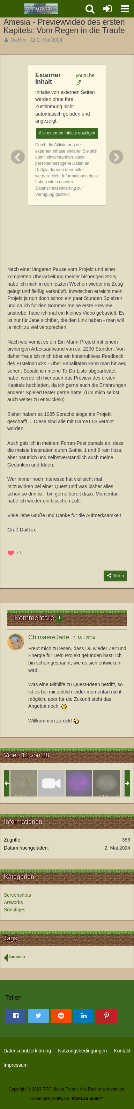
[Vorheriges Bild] (18, 157)
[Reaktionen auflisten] (15, 552)
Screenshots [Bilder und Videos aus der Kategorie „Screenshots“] (17, 895)
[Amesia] (23, 783)
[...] (106, 783)
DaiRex (18, 40)
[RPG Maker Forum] (41, 8)
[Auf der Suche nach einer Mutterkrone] (79, 783)
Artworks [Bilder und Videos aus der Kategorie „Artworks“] (13, 902)
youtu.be (85, 75)
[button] (125, 9)
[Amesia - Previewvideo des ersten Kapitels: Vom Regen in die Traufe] (51, 783)
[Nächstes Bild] (116, 157)
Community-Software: (67, 1098)
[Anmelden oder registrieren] (107, 9)
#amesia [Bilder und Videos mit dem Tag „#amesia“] (16, 956)
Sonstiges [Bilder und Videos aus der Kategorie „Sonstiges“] (14, 909)
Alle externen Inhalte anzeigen (67, 133)
